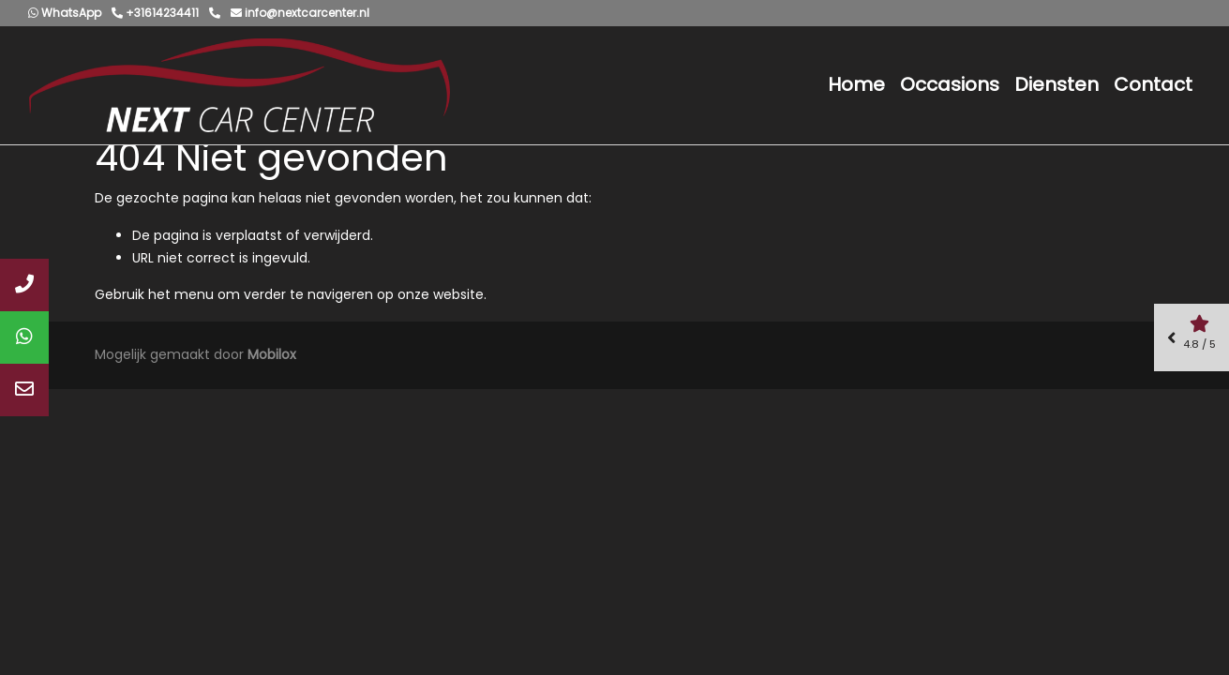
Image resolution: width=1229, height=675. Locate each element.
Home (856, 84)
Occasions (949, 84)
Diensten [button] (1056, 84)
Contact (1153, 84)
